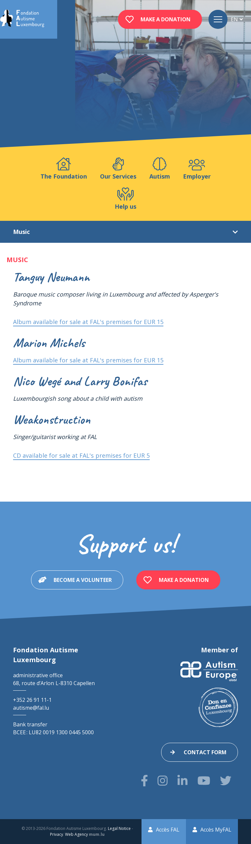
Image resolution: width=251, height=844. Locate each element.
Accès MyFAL (215, 829)
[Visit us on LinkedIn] (182, 780)
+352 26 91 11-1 (32, 699)
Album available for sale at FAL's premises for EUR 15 (88, 322)
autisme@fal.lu (31, 707)
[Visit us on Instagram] (163, 780)
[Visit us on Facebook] (144, 780)
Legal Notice (119, 828)
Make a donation (166, 19)
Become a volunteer (83, 580)
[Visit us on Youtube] (203, 780)
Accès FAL (167, 829)
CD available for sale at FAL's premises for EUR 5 (81, 455)
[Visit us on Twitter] (225, 780)
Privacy (56, 834)
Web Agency (76, 834)
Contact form (205, 752)
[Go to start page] (22, 19)
